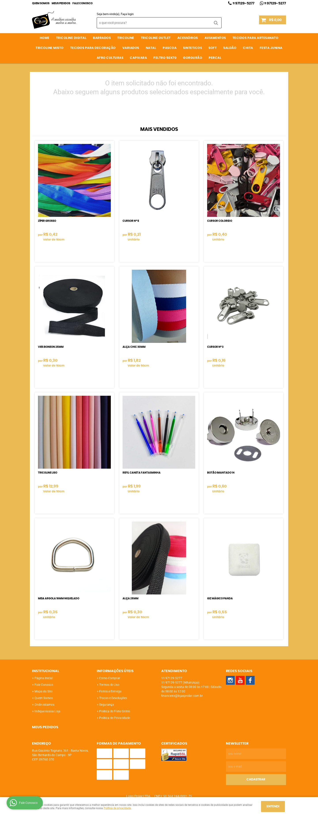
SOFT (212, 48)
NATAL (151, 48)
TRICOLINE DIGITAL (71, 38)
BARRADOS (102, 38)
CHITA (248, 48)
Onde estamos (44, 704)
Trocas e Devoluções (113, 698)
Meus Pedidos (61, 3)
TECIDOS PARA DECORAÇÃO (93, 48)
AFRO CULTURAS (110, 57)
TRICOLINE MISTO (50, 48)
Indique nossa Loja (47, 711)
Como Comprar (109, 678)
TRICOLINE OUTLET (156, 38)
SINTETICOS (192, 48)
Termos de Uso (109, 684)
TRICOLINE (125, 38)
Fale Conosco (82, 3)
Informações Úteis (115, 671)
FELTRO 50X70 (164, 57)
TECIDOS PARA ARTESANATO (255, 38)
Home (44, 38)
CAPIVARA (138, 57)
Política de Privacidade (114, 718)
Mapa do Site (43, 691)
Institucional (45, 671)
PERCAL (215, 57)
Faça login (127, 14)
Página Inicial (43, 678)
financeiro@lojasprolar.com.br (182, 696)
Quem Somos (40, 3)
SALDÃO (229, 48)
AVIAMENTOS (215, 38)
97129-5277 (243, 3)
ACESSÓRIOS (187, 38)
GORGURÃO (192, 57)
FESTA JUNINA (271, 48)
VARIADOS (130, 48)
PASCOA (169, 48)
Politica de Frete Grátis (114, 711)
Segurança (106, 704)
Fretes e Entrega (110, 691)
